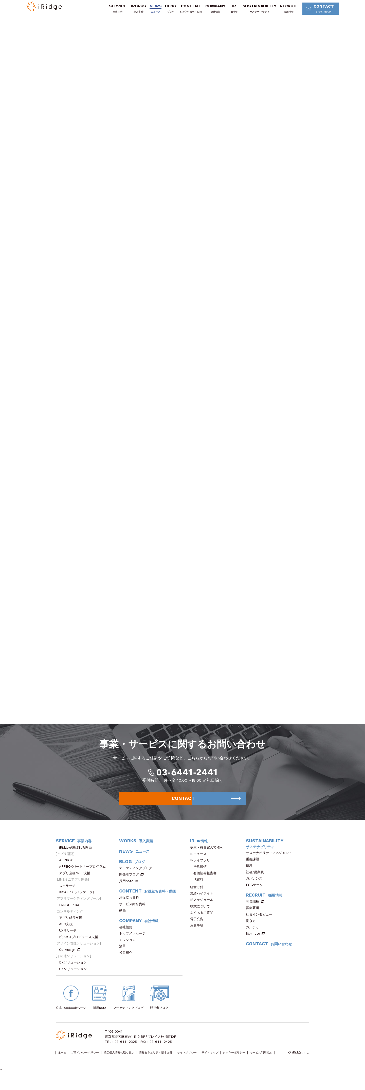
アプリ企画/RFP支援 (76, 880)
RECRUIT (283, 11)
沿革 (124, 953)
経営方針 (198, 894)
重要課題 (254, 866)
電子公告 (198, 926)
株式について (201, 913)
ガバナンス (256, 885)
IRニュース (200, 861)
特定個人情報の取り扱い (132, 1059)
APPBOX (67, 867)
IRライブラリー (203, 867)
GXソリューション (74, 976)
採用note (126, 888)
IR (228, 11)
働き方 (252, 928)
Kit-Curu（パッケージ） (79, 899)
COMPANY (209, 11)
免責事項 (198, 932)
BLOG (164, 11)
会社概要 (127, 934)
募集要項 (254, 915)
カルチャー (256, 934)
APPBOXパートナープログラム (84, 873)
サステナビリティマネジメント (270, 860)
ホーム (64, 1059)
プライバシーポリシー (91, 1059)
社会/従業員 (256, 879)
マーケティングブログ (137, 875)
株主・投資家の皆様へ (208, 854)
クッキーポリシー (271, 1059)
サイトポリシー (214, 1059)
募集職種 (255, 908)
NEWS (150, 11)
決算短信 (200, 873)
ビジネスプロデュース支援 (80, 944)
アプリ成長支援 (72, 924)
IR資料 (198, 886)
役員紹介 (127, 959)
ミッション (129, 947)
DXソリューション (74, 969)
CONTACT (316, 11)
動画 (124, 917)
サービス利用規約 (69, 1064)
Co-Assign (69, 956)
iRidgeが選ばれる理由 (77, 854)
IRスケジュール (203, 906)
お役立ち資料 (130, 904)
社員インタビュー (261, 921)
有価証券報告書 (204, 880)
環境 (251, 872)
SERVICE (111, 11)
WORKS (132, 11)
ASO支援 (67, 931)
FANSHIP (69, 912)
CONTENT (185, 11)
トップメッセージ (134, 940)
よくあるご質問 (203, 919)
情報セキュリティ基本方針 (176, 1059)
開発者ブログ (129, 881)
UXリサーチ (69, 937)
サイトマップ (242, 1059)
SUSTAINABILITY (254, 11)
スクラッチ (69, 893)
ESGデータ (256, 892)
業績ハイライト (203, 900)
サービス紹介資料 (134, 911)
